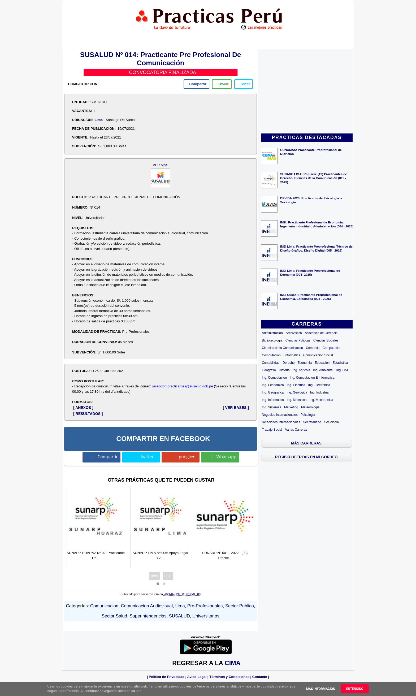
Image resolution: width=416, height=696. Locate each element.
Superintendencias (148, 616)
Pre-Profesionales (205, 605)
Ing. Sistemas (271, 407)
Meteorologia (310, 407)
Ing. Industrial (319, 392)
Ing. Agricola (301, 370)
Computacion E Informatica (281, 355)
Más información (320, 689)
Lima (99, 120)
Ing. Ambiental (323, 370)
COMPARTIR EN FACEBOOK (163, 439)
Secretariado (312, 422)
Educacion (322, 363)
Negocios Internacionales (280, 415)
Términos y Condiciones (229, 677)
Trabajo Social (272, 429)
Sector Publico (239, 605)
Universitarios (205, 616)
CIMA (232, 663)
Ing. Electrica (296, 385)
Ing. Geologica (297, 392)
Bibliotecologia (272, 340)
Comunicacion (104, 605)
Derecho (288, 363)
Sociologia (331, 422)
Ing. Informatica (273, 400)
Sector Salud (114, 616)
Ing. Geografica (273, 392)
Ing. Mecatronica (321, 400)
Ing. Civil (342, 370)
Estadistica (340, 363)
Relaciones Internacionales (281, 422)
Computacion (332, 348)
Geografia (269, 370)
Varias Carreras (296, 429)
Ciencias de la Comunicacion (282, 348)
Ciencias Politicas (297, 340)
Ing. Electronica (319, 385)
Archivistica (294, 333)
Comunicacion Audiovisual (147, 605)
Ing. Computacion (274, 377)
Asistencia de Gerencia (321, 333)
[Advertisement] (306, 92)
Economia (305, 363)
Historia (284, 370)
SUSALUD (179, 616)
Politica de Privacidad (166, 677)
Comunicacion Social (318, 355)
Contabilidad (271, 363)
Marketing (291, 407)
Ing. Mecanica (297, 400)
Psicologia (308, 415)
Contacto (259, 677)
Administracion (272, 333)
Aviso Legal (196, 677)
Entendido (354, 689)
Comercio (312, 348)
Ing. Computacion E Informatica (312, 377)
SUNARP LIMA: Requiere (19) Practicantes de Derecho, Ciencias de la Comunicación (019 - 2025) (313, 178)
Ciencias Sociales (326, 340)
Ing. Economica (273, 385)
